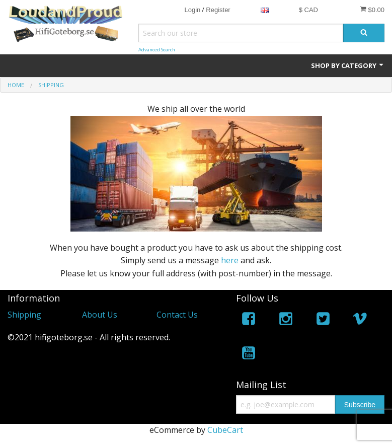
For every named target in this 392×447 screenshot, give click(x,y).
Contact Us (177, 314)
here (230, 260)
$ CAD (308, 10)
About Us (99, 314)
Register (218, 10)
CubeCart (225, 429)
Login (192, 10)
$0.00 (372, 10)
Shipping (24, 314)
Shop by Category (347, 65)
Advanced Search (156, 49)
